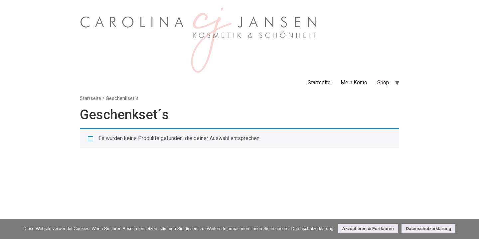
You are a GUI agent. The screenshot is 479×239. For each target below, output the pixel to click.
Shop (383, 82)
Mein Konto (354, 82)
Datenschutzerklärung (428, 228)
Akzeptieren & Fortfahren (368, 228)
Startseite (319, 82)
